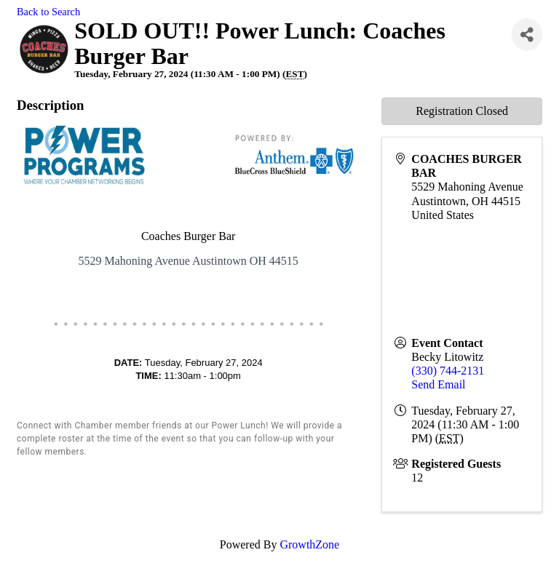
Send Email (438, 384)
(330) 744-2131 (447, 370)
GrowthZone (309, 544)
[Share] (527, 34)
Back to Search (48, 11)
